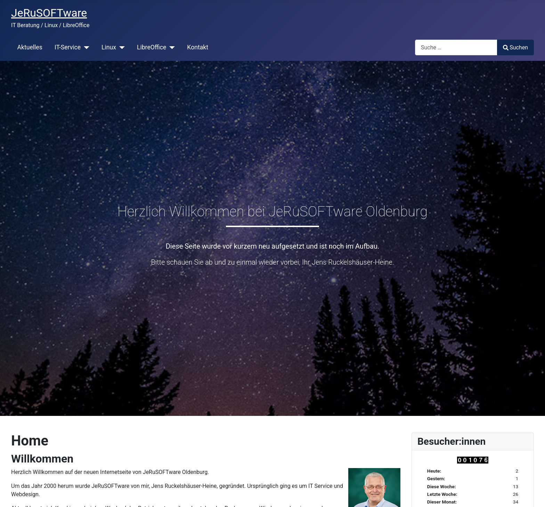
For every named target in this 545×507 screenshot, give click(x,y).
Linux (108, 47)
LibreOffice (151, 47)
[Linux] (120, 47)
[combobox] (456, 47)
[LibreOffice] (170, 47)
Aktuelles (29, 47)
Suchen (515, 47)
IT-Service (68, 47)
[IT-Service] (85, 47)
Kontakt (197, 47)
